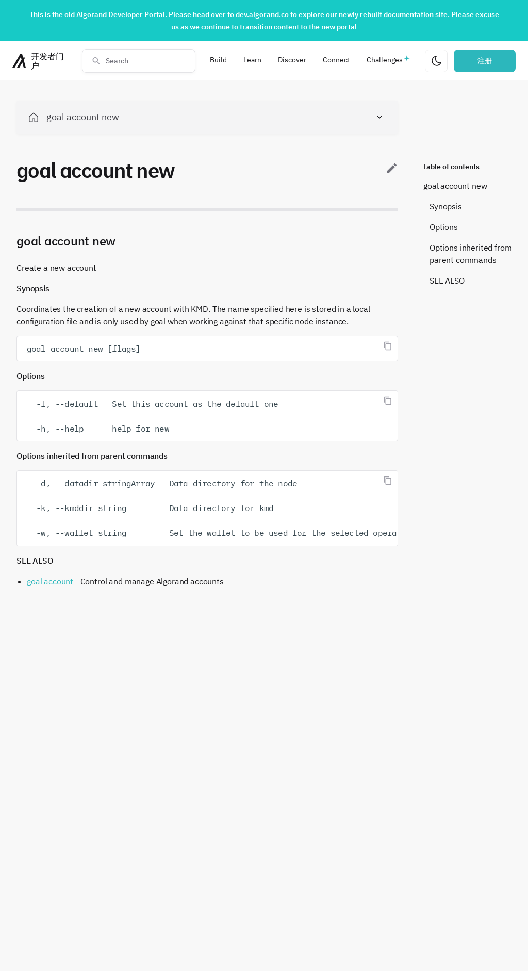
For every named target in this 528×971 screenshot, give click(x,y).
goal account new (455, 185)
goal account (50, 581)
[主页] (41, 61)
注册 (484, 60)
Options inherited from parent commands (471, 253)
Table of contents (451, 166)
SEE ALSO (447, 280)
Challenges (385, 59)
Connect (336, 59)
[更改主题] (436, 61)
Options (444, 227)
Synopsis (446, 206)
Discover (292, 59)
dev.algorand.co (262, 14)
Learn (252, 59)
